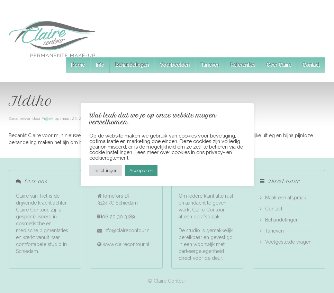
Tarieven (210, 65)
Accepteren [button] (141, 170)
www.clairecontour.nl (126, 244)
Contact (311, 65)
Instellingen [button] (105, 170)
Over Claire (279, 65)
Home (78, 65)
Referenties (243, 65)
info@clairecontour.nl (127, 230)
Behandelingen (132, 65)
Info (100, 65)
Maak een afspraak (285, 197)
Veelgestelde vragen (288, 242)
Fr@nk (48, 118)
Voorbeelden (175, 65)
